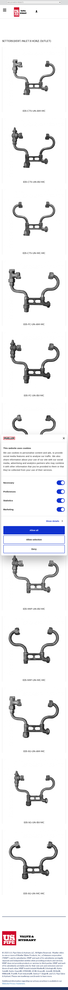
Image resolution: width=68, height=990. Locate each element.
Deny (34, 549)
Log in (36, 11)
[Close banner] (64, 438)
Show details (52, 521)
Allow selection (34, 539)
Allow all (34, 530)
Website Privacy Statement (13, 983)
